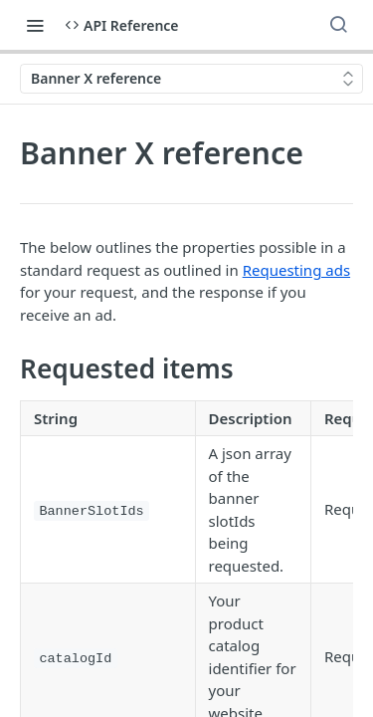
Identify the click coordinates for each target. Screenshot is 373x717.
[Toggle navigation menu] (35, 25)
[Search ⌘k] (338, 25)
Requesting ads (296, 270)
